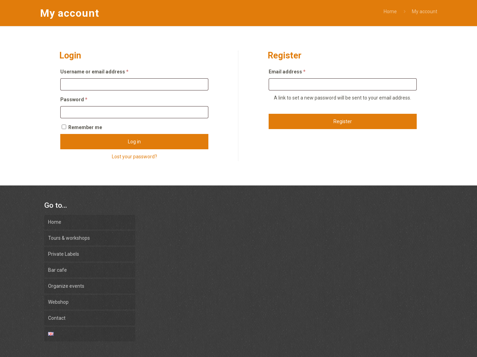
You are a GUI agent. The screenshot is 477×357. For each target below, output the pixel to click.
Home (390, 11)
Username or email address (94, 71)
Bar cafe (57, 270)
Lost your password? (134, 156)
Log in (134, 141)
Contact (57, 318)
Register (342, 121)
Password (73, 99)
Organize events (66, 286)
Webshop (58, 302)
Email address (287, 71)
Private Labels (63, 254)
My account (424, 11)
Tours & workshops (69, 238)
